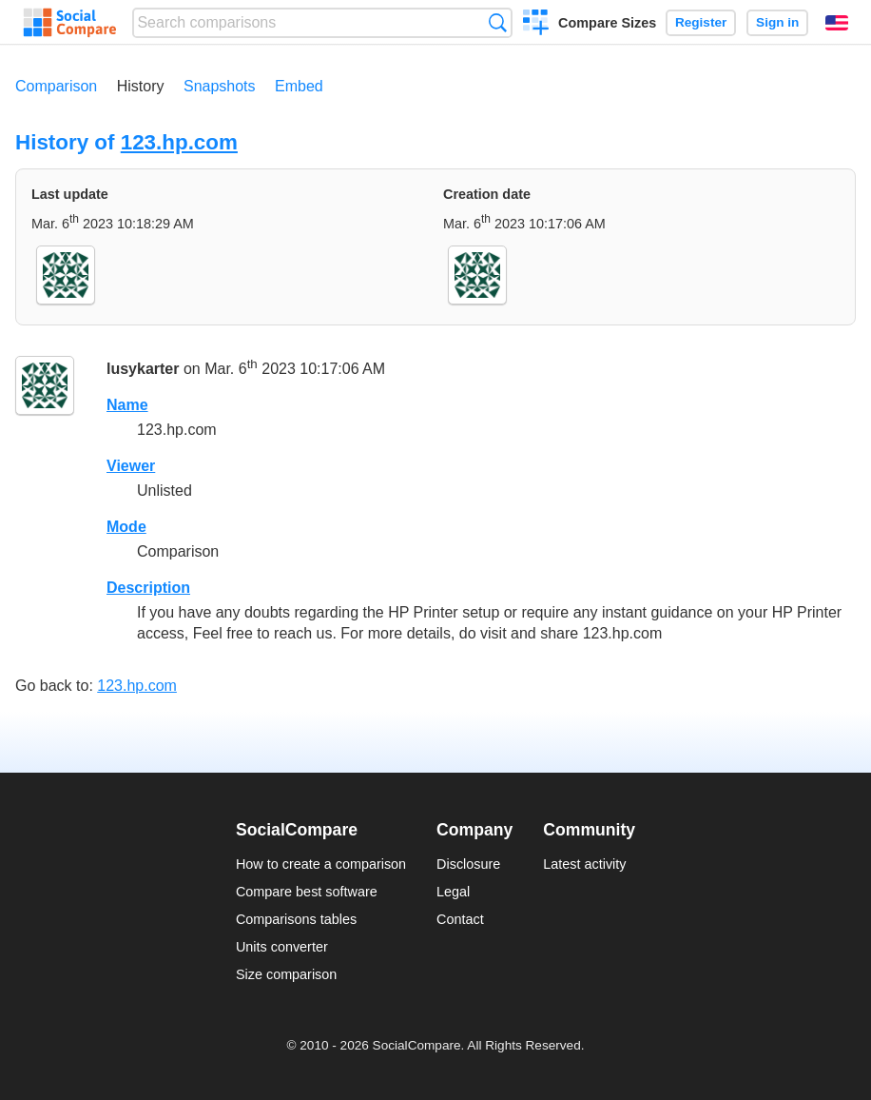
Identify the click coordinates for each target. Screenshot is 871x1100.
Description (148, 587)
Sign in (777, 22)
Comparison (56, 86)
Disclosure (468, 864)
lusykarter (143, 369)
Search (498, 22)
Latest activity (584, 864)
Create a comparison (536, 24)
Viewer (130, 466)
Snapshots (220, 86)
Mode (126, 527)
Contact (460, 919)
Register (700, 22)
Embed (299, 86)
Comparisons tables (296, 919)
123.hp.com (179, 142)
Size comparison (286, 974)
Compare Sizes (607, 22)
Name (127, 405)
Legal (453, 891)
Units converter (282, 946)
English (836, 22)
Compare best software (306, 891)
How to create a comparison (321, 864)
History (141, 86)
